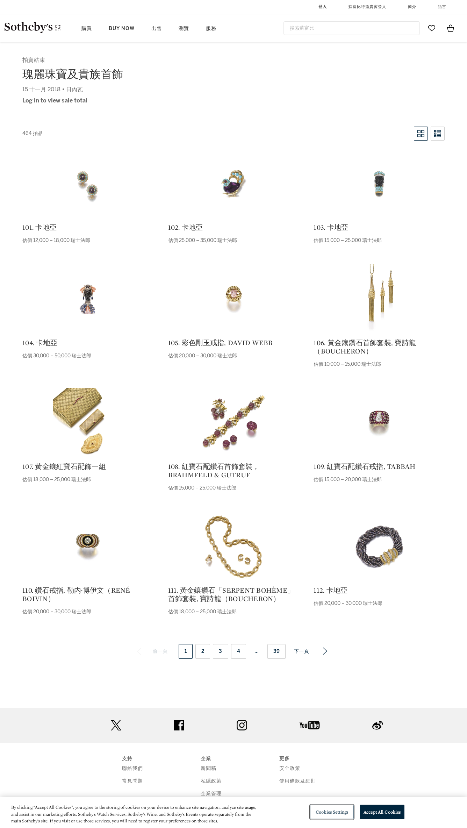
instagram (242, 725)
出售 (156, 28)
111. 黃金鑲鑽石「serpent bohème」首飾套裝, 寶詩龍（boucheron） (231, 594)
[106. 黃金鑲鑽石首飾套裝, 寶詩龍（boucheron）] (379, 299)
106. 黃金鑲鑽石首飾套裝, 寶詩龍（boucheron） (365, 346)
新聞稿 (208, 768)
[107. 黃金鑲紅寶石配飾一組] (88, 423)
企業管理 (211, 794)
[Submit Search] (412, 28)
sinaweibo (377, 725)
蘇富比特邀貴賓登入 (367, 7)
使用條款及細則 (297, 781)
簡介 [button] (412, 7)
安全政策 (289, 768)
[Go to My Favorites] (431, 28)
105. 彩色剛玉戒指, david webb (220, 342)
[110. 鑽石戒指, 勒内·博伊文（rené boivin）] (88, 547)
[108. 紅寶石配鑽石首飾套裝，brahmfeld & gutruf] (233, 423)
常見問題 (132, 781)
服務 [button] (211, 28)
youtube (310, 725)
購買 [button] (86, 28)
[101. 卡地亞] (88, 184)
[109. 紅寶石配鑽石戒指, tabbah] (379, 423)
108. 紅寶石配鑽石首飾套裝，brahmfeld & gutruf (214, 470)
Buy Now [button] (122, 28)
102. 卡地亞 (185, 227)
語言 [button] (442, 7)
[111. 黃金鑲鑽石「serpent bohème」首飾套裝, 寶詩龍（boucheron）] (233, 547)
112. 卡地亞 (330, 590)
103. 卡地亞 (331, 227)
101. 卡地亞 (39, 227)
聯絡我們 (132, 768)
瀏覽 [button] (184, 28)
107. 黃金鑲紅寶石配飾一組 (64, 466)
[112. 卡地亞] (379, 547)
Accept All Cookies (382, 812)
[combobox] (351, 28)
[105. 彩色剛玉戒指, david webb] (233, 299)
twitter (116, 725)
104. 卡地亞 (39, 342)
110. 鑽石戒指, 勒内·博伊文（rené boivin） (76, 594)
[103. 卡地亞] (379, 184)
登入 (322, 7)
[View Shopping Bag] (450, 28)
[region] (233, 812)
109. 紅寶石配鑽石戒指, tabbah (364, 466)
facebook (179, 725)
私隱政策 (211, 781)
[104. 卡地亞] (88, 299)
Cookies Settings (332, 812)
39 (276, 651)
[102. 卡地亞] (233, 184)
